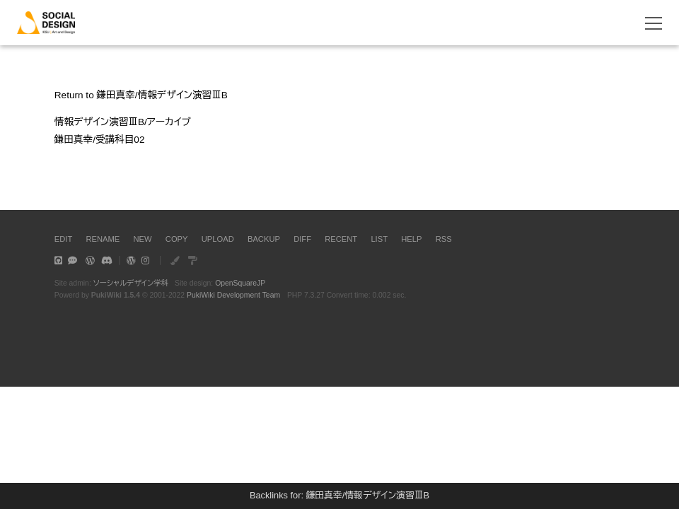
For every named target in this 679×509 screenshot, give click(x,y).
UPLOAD (218, 239)
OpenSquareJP (240, 283)
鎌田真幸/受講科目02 (99, 139)
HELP (411, 239)
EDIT (63, 239)
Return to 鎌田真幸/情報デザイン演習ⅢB (141, 95)
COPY (177, 239)
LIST (379, 239)
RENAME (103, 239)
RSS (444, 239)
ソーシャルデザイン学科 (131, 283)
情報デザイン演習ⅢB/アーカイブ (122, 122)
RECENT (341, 239)
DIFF (302, 239)
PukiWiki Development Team (233, 295)
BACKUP (264, 239)
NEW (143, 239)
